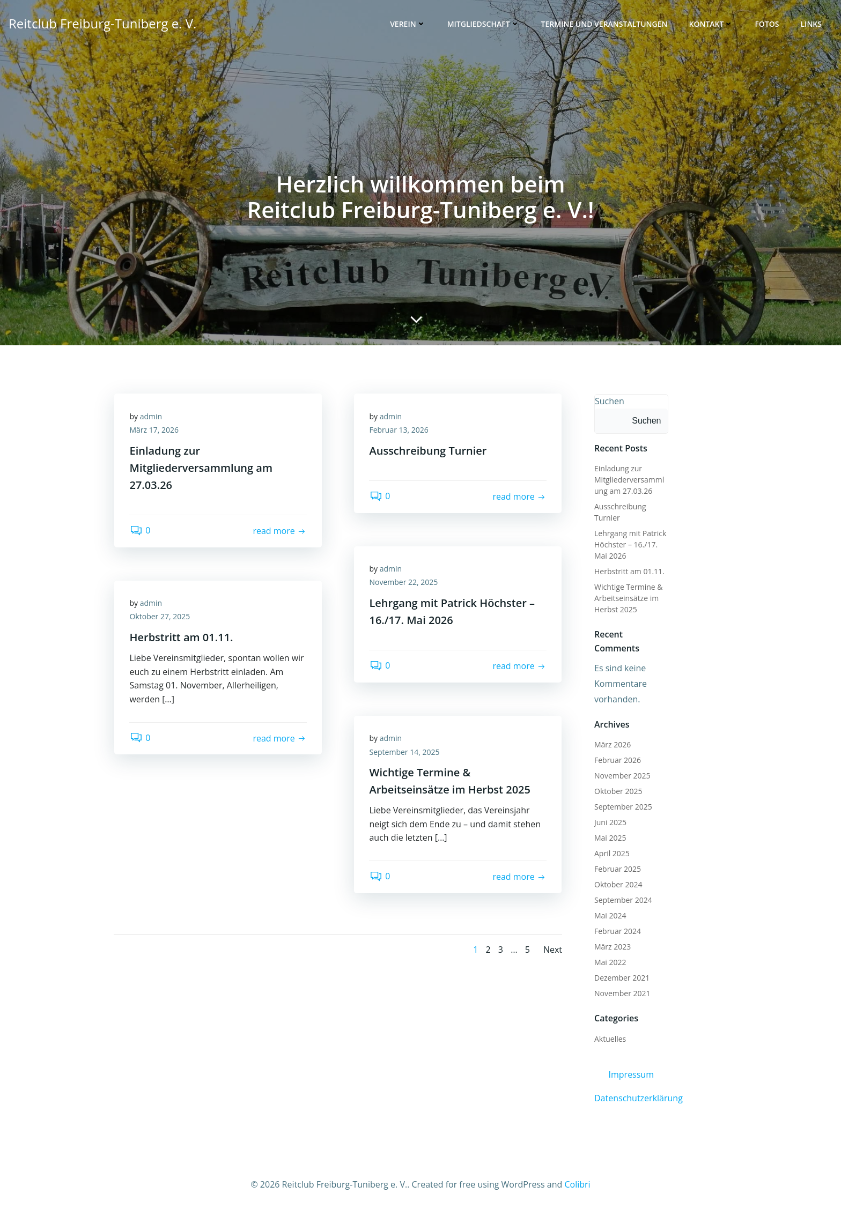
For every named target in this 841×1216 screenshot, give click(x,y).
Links (811, 24)
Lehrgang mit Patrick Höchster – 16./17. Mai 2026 (630, 545)
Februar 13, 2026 (399, 431)
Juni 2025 (610, 823)
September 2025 (623, 807)
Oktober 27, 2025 (160, 618)
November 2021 (622, 994)
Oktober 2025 (617, 792)
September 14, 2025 (405, 753)
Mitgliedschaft (484, 24)
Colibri (577, 1184)
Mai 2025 (610, 838)
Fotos (767, 24)
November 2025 (622, 776)
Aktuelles (609, 1039)
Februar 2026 (617, 760)
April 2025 (611, 854)
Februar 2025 (617, 869)
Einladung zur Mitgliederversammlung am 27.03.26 (631, 480)
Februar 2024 (617, 931)
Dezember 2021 (621, 978)
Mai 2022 (610, 963)
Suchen (609, 401)
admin (152, 417)
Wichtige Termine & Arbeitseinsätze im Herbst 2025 (628, 598)
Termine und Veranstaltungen (605, 24)
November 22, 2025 (404, 584)
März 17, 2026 (155, 431)
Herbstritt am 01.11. (629, 572)
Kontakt (711, 24)
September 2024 (623, 900)
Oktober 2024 (617, 885)
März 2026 (612, 745)
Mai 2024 (610, 916)
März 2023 (612, 947)
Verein (408, 24)
